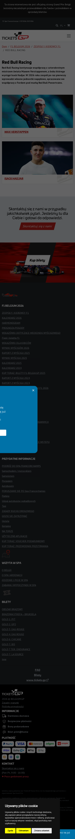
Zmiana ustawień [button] (41, 831)
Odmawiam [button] (24, 831)
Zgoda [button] (10, 831)
